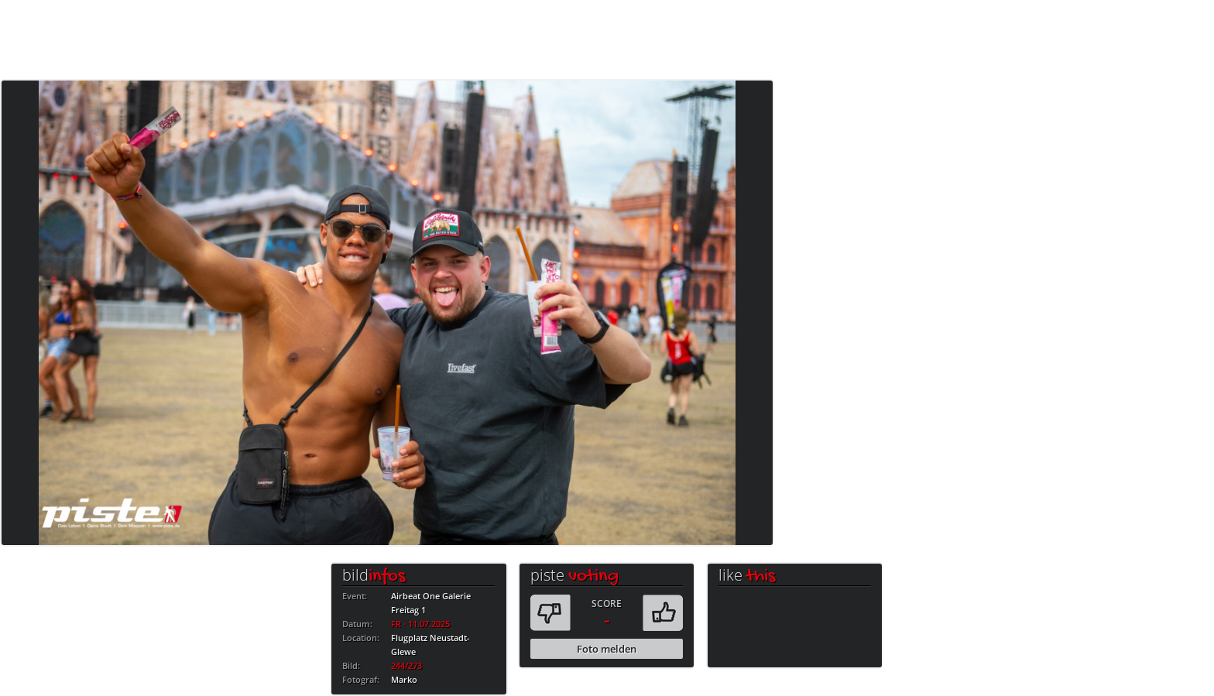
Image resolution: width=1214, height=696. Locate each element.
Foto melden (606, 649)
